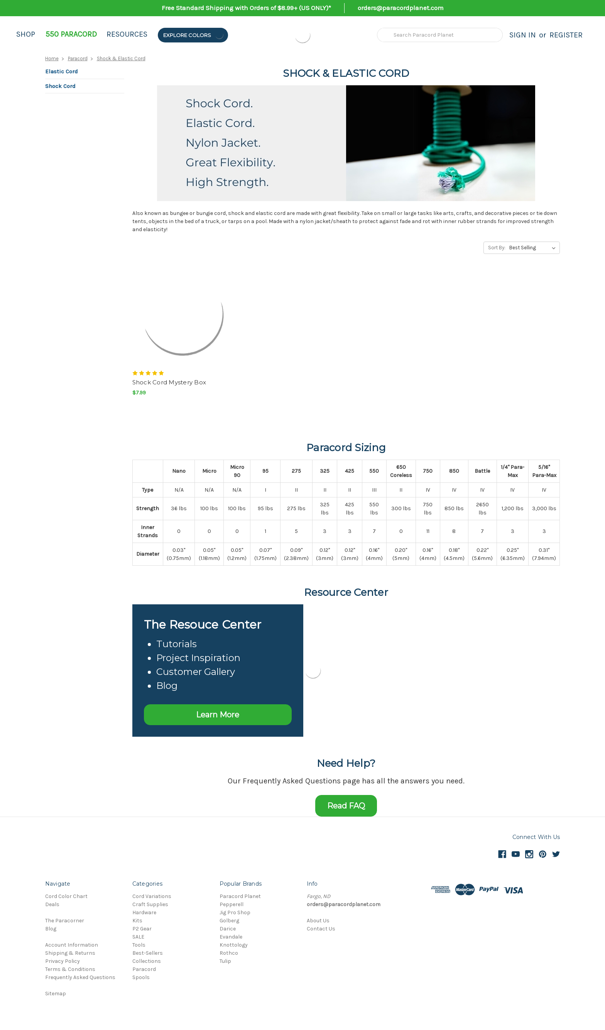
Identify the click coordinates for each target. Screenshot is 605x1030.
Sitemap (55, 993)
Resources (126, 34)
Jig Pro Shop (235, 912)
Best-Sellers (147, 953)
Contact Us (321, 928)
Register (566, 34)
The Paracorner (64, 920)
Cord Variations (151, 896)
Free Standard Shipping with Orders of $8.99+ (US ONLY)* (246, 8)
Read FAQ (346, 805)
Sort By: (496, 247)
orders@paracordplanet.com (401, 8)
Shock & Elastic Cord (121, 58)
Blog (50, 928)
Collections (146, 961)
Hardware (144, 912)
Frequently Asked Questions (80, 977)
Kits (137, 920)
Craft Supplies (150, 904)
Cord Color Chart (66, 896)
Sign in (522, 34)
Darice (228, 928)
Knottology (234, 945)
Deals (52, 904)
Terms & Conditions (70, 969)
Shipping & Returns (70, 953)
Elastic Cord (61, 71)
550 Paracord (71, 34)
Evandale (231, 937)
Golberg (229, 920)
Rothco (229, 953)
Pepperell (231, 904)
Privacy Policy (62, 961)
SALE (138, 937)
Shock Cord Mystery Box (169, 382)
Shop (25, 34)
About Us (318, 920)
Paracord (78, 58)
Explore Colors (193, 35)
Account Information (71, 945)
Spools (141, 977)
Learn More (217, 714)
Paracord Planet (240, 896)
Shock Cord (60, 86)
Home (52, 58)
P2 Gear (142, 928)
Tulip (225, 961)
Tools (138, 945)
